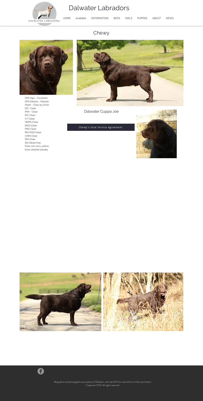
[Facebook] (40, 371)
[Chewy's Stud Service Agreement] (101, 127)
